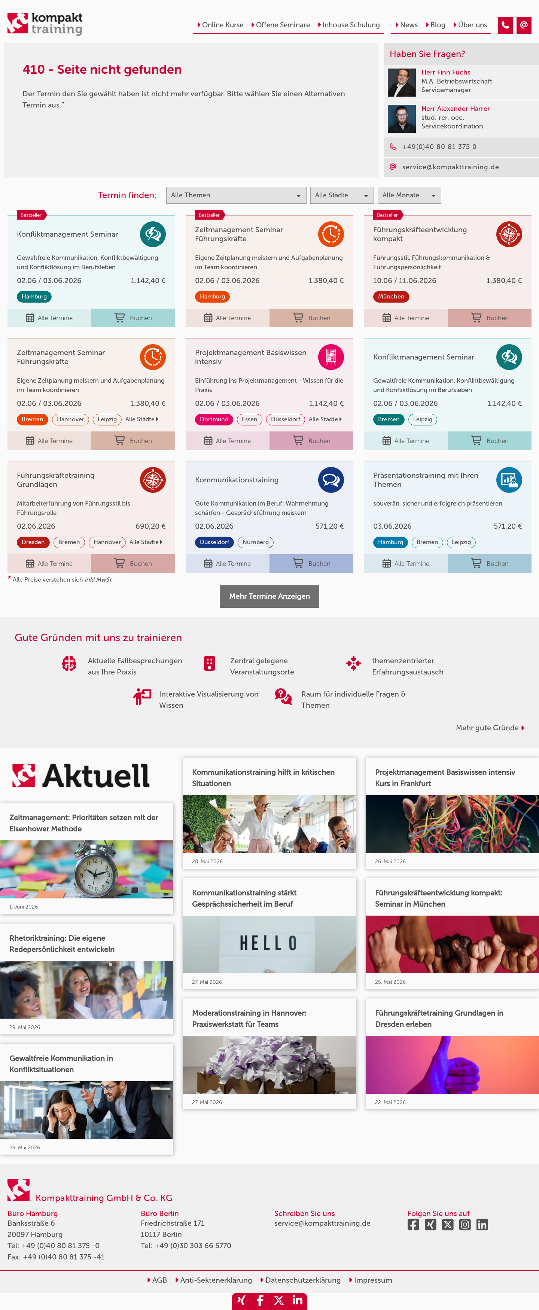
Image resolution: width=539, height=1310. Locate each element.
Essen (250, 419)
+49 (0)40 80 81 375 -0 (60, 1245)
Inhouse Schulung (348, 25)
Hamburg (34, 296)
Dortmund (214, 419)
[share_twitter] (279, 1301)
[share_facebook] (260, 1301)
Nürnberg (256, 542)
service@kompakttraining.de (322, 1223)
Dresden (33, 542)
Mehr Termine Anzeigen (269, 596)
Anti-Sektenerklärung (213, 1280)
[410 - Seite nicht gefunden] (505, 25)
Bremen (32, 419)
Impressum (370, 1280)
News (406, 25)
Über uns (470, 25)
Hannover (70, 419)
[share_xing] (241, 1301)
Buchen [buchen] (133, 318)
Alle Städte (141, 419)
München (391, 296)
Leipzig (107, 419)
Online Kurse (220, 25)
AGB (157, 1280)
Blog (435, 25)
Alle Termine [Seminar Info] (49, 318)
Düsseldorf (285, 419)
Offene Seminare (280, 25)
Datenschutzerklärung (300, 1280)
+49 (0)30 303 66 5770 (193, 1245)
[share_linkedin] (297, 1301)
